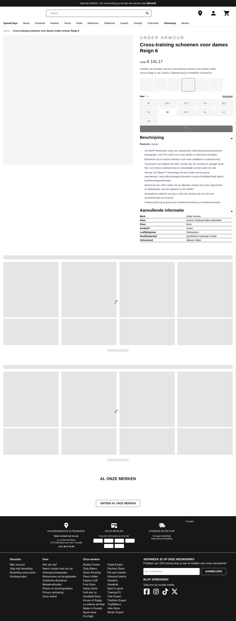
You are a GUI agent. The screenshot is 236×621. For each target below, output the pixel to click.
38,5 (224, 103)
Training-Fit (114, 592)
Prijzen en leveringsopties (57, 588)
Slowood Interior (117, 576)
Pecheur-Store (115, 568)
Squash (124, 23)
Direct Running (92, 572)
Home (6, 30)
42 (224, 112)
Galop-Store (90, 588)
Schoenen (40, 23)
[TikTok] (165, 592)
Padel (79, 23)
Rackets (54, 23)
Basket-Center (91, 564)
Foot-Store (89, 584)
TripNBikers (114, 604)
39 (148, 112)
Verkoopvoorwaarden (55, 572)
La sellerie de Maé (94, 604)
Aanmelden (213, 571)
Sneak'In (112, 580)
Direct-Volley (90, 576)
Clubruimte (153, 23)
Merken (185, 23)
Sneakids (112, 584)
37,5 (186, 103)
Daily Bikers (90, 568)
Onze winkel (49, 596)
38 (205, 103)
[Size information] (148, 96)
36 (148, 103)
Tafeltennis (109, 23)
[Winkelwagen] (226, 13)
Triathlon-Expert (116, 600)
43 (148, 121)
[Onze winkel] (200, 13)
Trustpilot (190, 521)
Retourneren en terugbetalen (59, 576)
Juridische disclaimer (54, 580)
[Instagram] (156, 592)
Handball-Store (92, 596)
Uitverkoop (170, 23)
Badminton (93, 23)
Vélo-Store (113, 608)
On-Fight (88, 616)
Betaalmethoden (52, 584)
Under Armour (186, 37)
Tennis (67, 23)
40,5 (186, 112)
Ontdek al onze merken (118, 503)
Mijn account (17, 564)
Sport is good (115, 588)
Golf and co (90, 592)
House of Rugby (92, 600)
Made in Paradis (92, 608)
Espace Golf (90, 580)
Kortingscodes (18, 576)
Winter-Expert (115, 612)
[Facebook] (146, 592)
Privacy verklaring (52, 592)
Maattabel (228, 96)
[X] (174, 592)
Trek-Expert (114, 596)
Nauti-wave (89, 612)
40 (167, 112)
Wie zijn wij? (49, 564)
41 (205, 112)
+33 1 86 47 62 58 (66, 546)
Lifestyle (138, 23)
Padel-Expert (115, 564)
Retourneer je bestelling (161, 539)
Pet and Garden (116, 572)
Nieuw (26, 23)
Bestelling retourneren (23, 572)
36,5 (167, 103)
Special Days (10, 23)
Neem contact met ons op (66, 536)
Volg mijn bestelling (21, 568)
